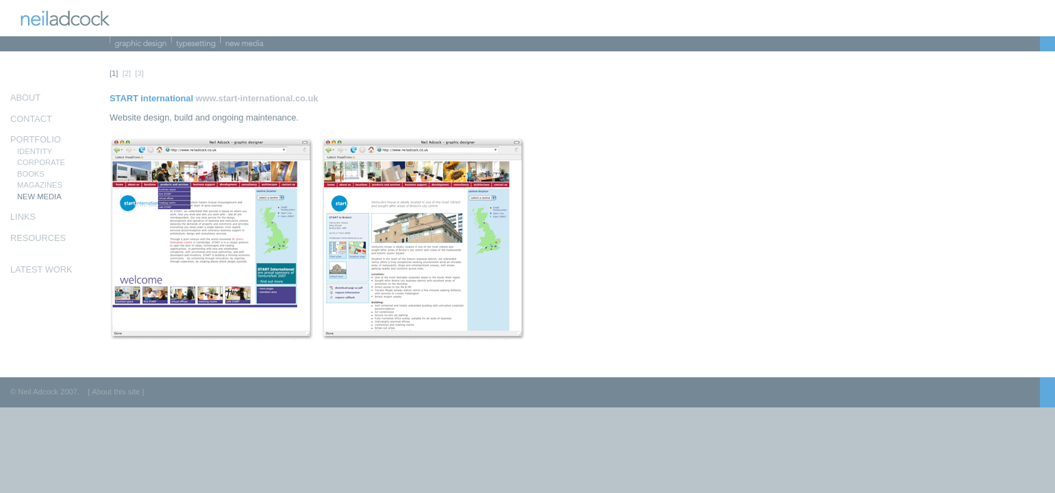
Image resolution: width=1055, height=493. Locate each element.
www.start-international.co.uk (257, 98)
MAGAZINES (39, 185)
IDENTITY (34, 151)
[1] (114, 73)
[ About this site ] (116, 392)
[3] (139, 73)
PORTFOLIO (35, 139)
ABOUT (25, 97)
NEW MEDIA (39, 196)
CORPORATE (41, 162)
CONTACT (31, 119)
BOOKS (31, 174)
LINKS (23, 217)
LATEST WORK (41, 269)
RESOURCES (38, 238)
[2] (127, 73)
